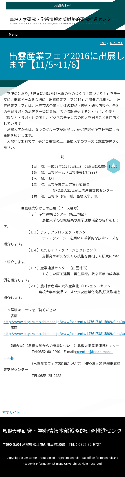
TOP (103, 43)
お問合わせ (62, 5)
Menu (13, 34)
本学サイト (11, 412)
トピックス (116, 43)
